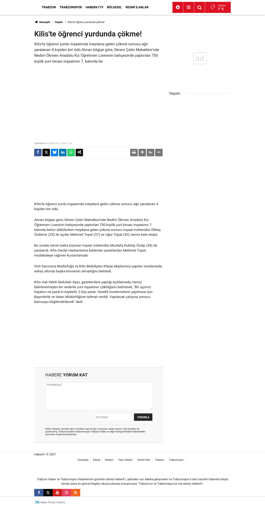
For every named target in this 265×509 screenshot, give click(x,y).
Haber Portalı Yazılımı (52, 503)
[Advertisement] (16, 70)
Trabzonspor (104, 7)
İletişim (109, 461)
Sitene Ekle (143, 461)
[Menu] (205, 7)
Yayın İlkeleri (125, 461)
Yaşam (59, 22)
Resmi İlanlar (170, 7)
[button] (142, 152)
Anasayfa (42, 22)
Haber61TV (127, 7)
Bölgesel (147, 7)
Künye (96, 461)
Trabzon (82, 7)
